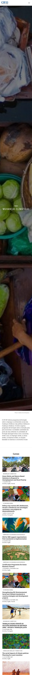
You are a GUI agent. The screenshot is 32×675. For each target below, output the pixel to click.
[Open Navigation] (29, 3)
